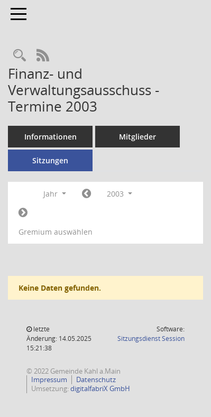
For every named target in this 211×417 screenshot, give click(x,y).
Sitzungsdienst (151, 338)
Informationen (50, 137)
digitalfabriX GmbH (100, 388)
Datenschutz (96, 379)
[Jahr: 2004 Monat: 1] (23, 213)
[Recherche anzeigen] (19, 55)
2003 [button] (119, 194)
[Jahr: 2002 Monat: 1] (86, 193)
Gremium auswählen (56, 232)
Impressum (49, 379)
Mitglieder (137, 137)
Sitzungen (50, 160)
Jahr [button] (54, 194)
